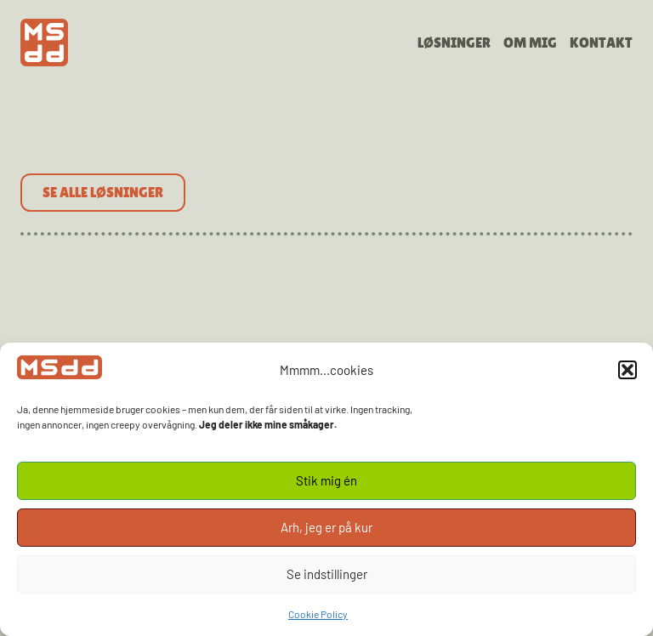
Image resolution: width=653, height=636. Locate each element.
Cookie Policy (318, 614)
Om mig (530, 42)
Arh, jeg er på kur (326, 527)
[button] (627, 369)
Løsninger (454, 42)
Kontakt (601, 42)
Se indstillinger (327, 574)
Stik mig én (326, 480)
